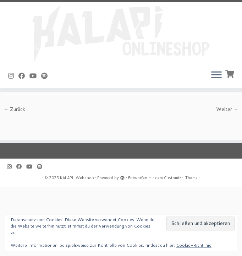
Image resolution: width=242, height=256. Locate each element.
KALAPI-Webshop (77, 178)
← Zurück (14, 109)
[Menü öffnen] (216, 75)
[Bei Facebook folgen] (23, 75)
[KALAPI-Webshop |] (121, 33)
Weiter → (227, 109)
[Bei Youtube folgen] (35, 75)
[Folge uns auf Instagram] (13, 75)
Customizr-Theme (181, 178)
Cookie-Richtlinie (193, 245)
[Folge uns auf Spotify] (46, 75)
